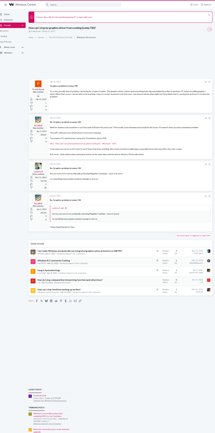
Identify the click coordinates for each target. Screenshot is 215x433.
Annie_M (155, 300)
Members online (179, 256)
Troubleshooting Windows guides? (191, 215)
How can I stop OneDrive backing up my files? (62, 297)
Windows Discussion (65, 291)
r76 (42, 291)
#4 (166, 201)
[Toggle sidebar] (209, 29)
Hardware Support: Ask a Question (74, 262)
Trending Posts (179, 180)
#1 (166, 82)
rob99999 (45, 272)
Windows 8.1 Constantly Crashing (57, 269)
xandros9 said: (61, 213)
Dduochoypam (206, 290)
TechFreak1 (154, 259)
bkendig (44, 262)
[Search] (80, 4)
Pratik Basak (39, 31)
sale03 (173, 262)
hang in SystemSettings (52, 278)
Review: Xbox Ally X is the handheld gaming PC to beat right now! (67, 17)
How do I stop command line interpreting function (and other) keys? (73, 288)
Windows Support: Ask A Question (190, 196)
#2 (166, 118)
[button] (5, 4)
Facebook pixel (182, 168)
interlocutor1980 (152, 281)
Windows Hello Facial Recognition (190, 242)
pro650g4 (45, 281)
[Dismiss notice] (209, 15)
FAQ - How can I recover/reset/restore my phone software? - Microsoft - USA (86, 146)
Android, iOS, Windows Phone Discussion (192, 173)
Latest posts (177, 162)
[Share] (162, 82)
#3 (166, 170)
